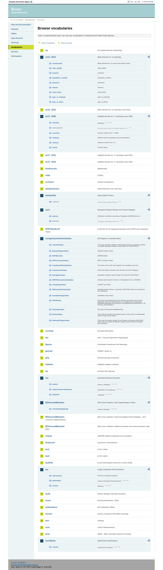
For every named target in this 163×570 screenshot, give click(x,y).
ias (46, 371)
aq (46, 50)
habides (49, 364)
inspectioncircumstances (62, 389)
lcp (46, 469)
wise (47, 534)
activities (55, 123)
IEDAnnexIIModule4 (54, 426)
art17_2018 (50, 162)
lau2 (47, 456)
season (55, 87)
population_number (59, 78)
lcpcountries (57, 476)
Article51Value (58, 245)
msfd (47, 494)
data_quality (57, 68)
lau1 (47, 449)
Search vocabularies (48, 43)
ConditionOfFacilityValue (62, 265)
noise (48, 500)
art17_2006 (50, 116)
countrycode (57, 63)
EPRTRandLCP (52, 229)
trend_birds (56, 92)
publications (51, 507)
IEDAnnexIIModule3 (54, 417)
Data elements (17, 38)
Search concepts (66, 43)
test (47, 521)
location (55, 73)
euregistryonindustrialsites (58, 238)
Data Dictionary (30, 20)
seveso (48, 514)
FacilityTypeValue (59, 285)
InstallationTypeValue (60, 296)
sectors (55, 486)
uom (47, 527)
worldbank (50, 541)
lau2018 (49, 463)
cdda (47, 175)
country (55, 547)
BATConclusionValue (60, 260)
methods (55, 138)
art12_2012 (50, 57)
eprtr (47, 210)
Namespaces (16, 56)
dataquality (50, 195)
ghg (47, 358)
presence (55, 83)
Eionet (21, 20)
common (49, 182)
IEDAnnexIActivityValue (61, 289)
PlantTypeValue (58, 309)
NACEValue (56, 300)
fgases (48, 344)
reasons (55, 143)
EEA (21, 2)
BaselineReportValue (60, 251)
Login (131, 1)
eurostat (49, 331)
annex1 (55, 384)
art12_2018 (50, 110)
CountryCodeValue (59, 270)
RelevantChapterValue (61, 320)
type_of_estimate (59, 97)
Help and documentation (21, 25)
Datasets (14, 29)
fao (46, 338)
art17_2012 (50, 155)
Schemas (15, 43)
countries (56, 133)
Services (14, 52)
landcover (50, 442)
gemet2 (48, 351)
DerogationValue (58, 275)
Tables (13, 34)
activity (55, 216)
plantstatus (56, 481)
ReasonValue (57, 314)
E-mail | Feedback (18, 562)
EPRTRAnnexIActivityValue (62, 280)
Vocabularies (16, 47)
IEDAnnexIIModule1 (54, 402)
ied (46, 378)
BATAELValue (57, 256)
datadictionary (52, 189)
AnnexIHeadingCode (60, 409)
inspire (48, 436)
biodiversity (51, 169)
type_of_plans (57, 102)
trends (54, 147)
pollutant (55, 394)
